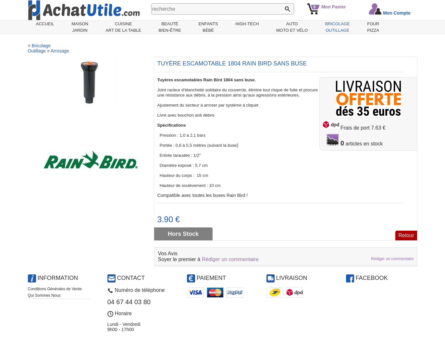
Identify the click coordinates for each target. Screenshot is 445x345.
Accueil (45, 23)
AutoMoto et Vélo (292, 27)
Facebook (372, 278)
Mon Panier (333, 6)
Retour (406, 235)
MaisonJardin (79, 27)
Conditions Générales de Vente (55, 289)
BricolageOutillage (337, 27)
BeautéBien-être (170, 27)
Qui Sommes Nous (44, 295)
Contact (131, 278)
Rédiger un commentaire (230, 259)
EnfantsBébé (208, 27)
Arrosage (60, 50)
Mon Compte (397, 13)
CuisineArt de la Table (123, 27)
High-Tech (247, 23)
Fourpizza (373, 27)
